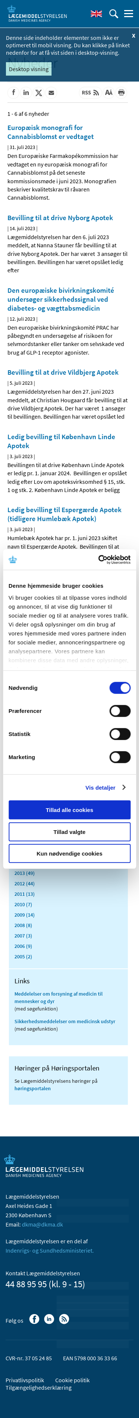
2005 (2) (23, 956)
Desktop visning (29, 69)
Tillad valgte (69, 831)
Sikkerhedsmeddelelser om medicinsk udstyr (64, 1021)
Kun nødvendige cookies (70, 853)
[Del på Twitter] (38, 93)
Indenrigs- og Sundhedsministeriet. (50, 1250)
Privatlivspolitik (25, 1380)
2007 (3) (23, 935)
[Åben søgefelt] (113, 13)
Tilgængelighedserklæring (39, 1387)
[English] (96, 14)
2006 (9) (23, 946)
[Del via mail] (51, 93)
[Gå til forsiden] (37, 13)
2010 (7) (23, 904)
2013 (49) (24, 873)
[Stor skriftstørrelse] (109, 93)
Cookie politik (72, 1380)
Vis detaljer (101, 787)
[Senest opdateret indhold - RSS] (90, 93)
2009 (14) (24, 914)
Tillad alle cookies (69, 810)
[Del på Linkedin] (26, 93)
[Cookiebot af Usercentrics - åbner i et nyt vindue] (98, 559)
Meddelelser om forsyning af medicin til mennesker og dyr (58, 997)
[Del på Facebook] (13, 93)
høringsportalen (32, 1088)
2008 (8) (23, 925)
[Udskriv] (121, 93)
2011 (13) (24, 894)
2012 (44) (24, 883)
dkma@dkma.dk (42, 1224)
